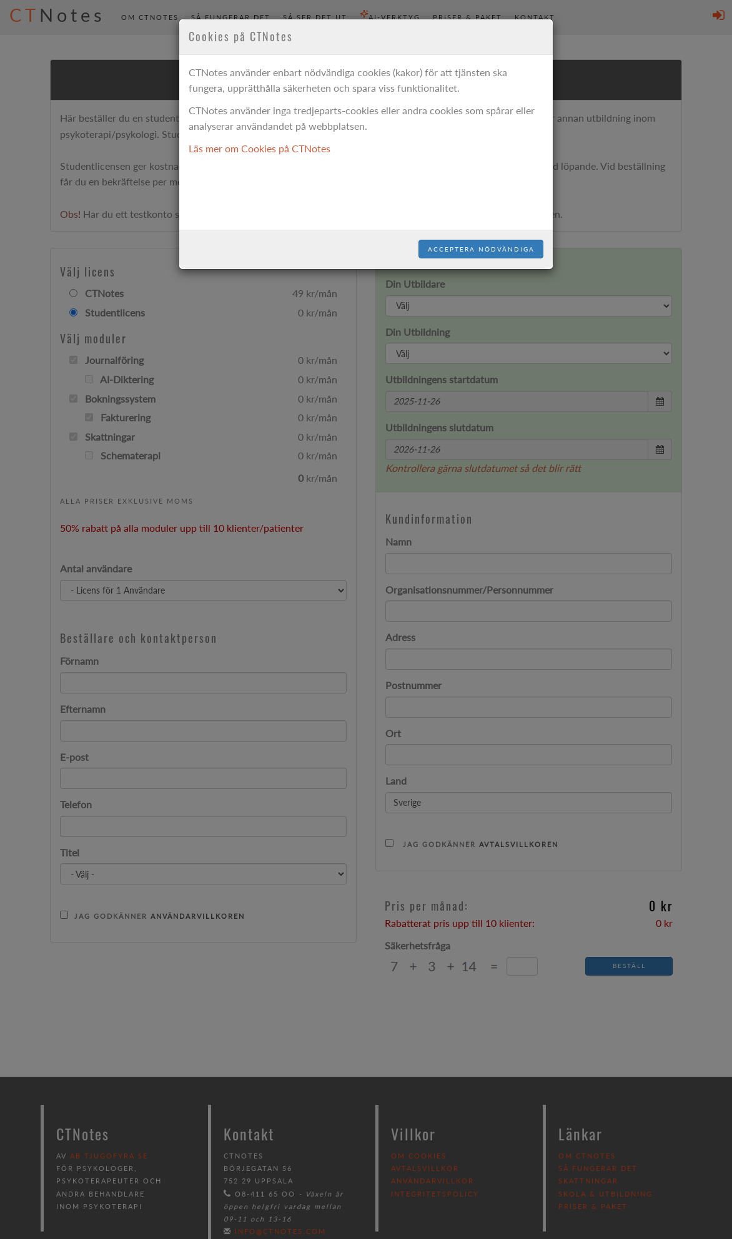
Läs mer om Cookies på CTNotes (259, 148)
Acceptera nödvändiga (481, 249)
